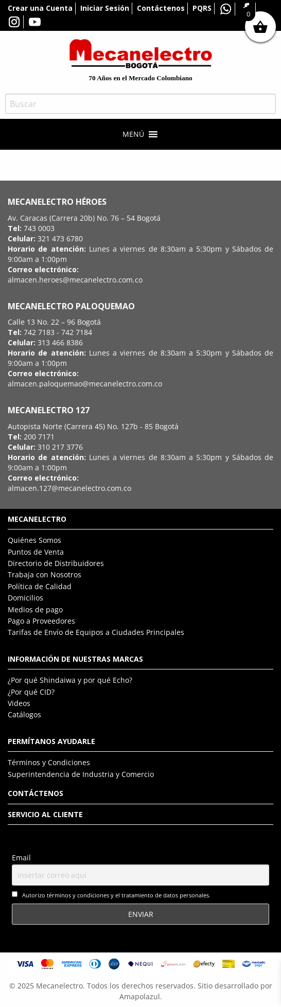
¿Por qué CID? (31, 692)
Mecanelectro (59, 986)
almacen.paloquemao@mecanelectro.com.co (85, 383)
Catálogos (24, 714)
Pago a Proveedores (41, 621)
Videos (19, 703)
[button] (133, 134)
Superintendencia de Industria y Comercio (81, 774)
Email (21, 857)
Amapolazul (139, 996)
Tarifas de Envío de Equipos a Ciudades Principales (96, 632)
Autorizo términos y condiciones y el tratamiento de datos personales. (116, 895)
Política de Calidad (40, 586)
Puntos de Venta (36, 552)
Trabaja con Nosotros (44, 574)
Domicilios (25, 598)
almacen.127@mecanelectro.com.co (69, 488)
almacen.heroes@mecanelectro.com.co (75, 280)
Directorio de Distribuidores (56, 563)
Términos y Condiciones (49, 762)
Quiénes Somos (34, 540)
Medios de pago (35, 609)
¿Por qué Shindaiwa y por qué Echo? (70, 680)
